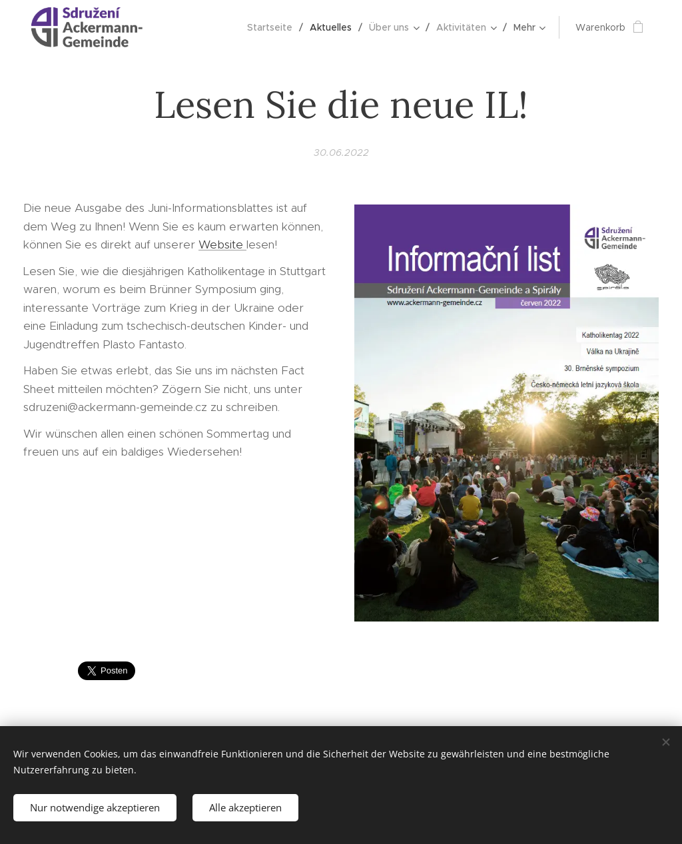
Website (222, 244)
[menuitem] (273, 27)
